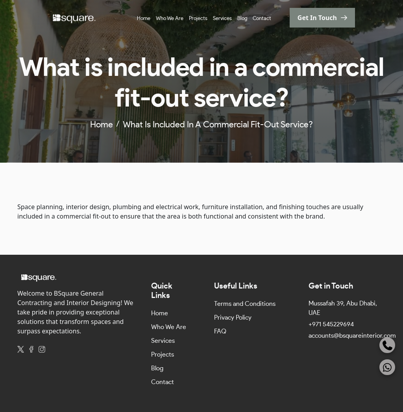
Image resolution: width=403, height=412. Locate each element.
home (101, 124)
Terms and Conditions (244, 304)
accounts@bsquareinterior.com (352, 336)
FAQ (220, 331)
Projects (198, 18)
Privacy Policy (232, 318)
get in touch (317, 17)
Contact (262, 18)
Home (143, 18)
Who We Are (169, 18)
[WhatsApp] (387, 367)
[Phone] (387, 345)
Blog (242, 18)
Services (222, 18)
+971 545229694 (331, 324)
